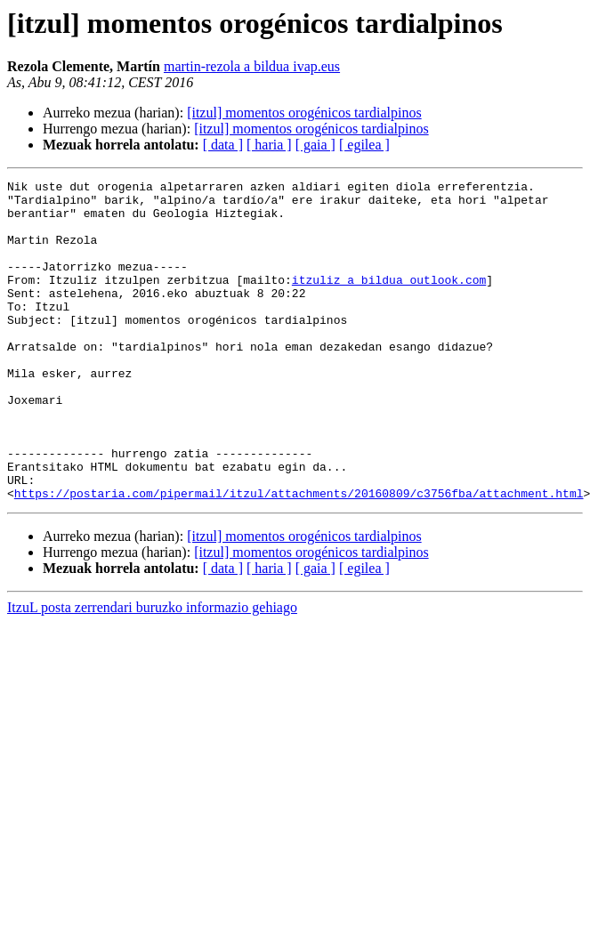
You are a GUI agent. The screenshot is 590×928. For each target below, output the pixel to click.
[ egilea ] (364, 144)
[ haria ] (269, 144)
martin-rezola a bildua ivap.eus (252, 66)
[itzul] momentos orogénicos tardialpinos (304, 112)
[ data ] (223, 144)
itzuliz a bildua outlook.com (389, 301)
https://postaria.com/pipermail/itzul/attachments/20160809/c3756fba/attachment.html (299, 557)
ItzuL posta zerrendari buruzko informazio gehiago (152, 671)
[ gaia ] (315, 144)
